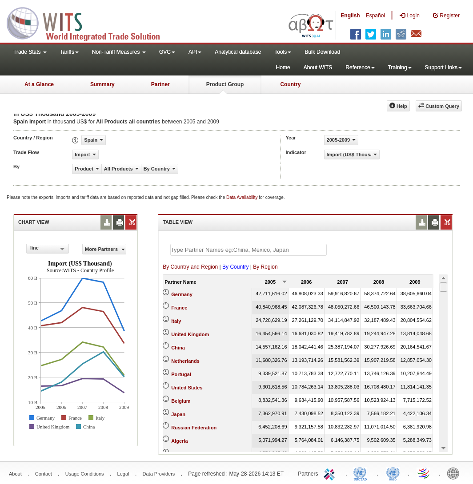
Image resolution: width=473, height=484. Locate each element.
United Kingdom (190, 334)
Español (375, 15)
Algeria (179, 441)
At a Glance (39, 84)
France (179, 307)
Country (290, 84)
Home (283, 67)
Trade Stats (30, 52)
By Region (265, 267)
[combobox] (47, 249)
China (178, 347)
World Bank (455, 473)
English (350, 15)
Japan (178, 414)
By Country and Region (190, 267)
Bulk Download (322, 52)
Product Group (225, 84)
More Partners (105, 249)
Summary (102, 84)
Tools (282, 52)
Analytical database (238, 52)
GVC (167, 52)
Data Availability (242, 197)
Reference (359, 67)
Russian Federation (193, 427)
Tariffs (69, 52)
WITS (89, 22)
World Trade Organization (424, 473)
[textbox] (248, 250)
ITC (331, 473)
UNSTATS (393, 473)
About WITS (318, 67)
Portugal (181, 374)
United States (186, 387)
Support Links (443, 67)
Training (400, 67)
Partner (160, 84)
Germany (181, 294)
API (194, 52)
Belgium (180, 401)
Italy (176, 321)
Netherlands (185, 361)
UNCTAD (362, 473)
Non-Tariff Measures (119, 52)
